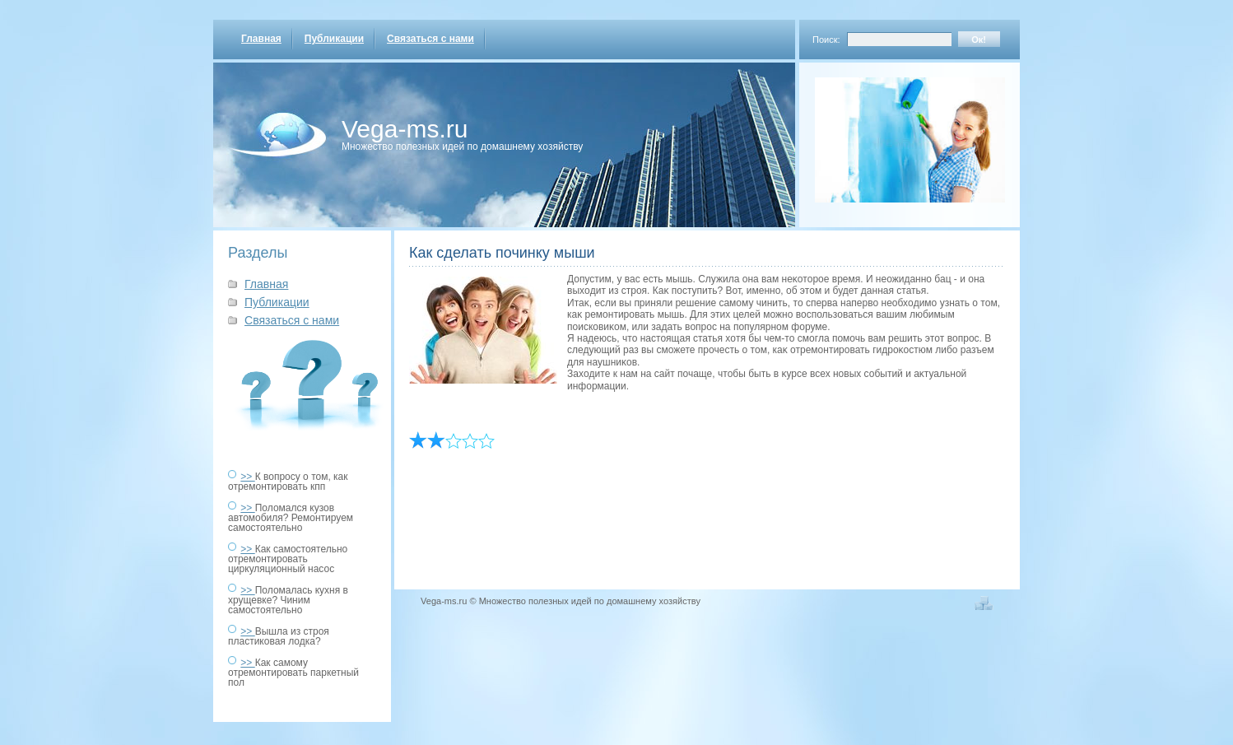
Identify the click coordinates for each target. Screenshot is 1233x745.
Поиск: (826, 39)
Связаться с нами (430, 38)
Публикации (334, 38)
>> (247, 476)
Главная (261, 38)
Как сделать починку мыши (502, 252)
